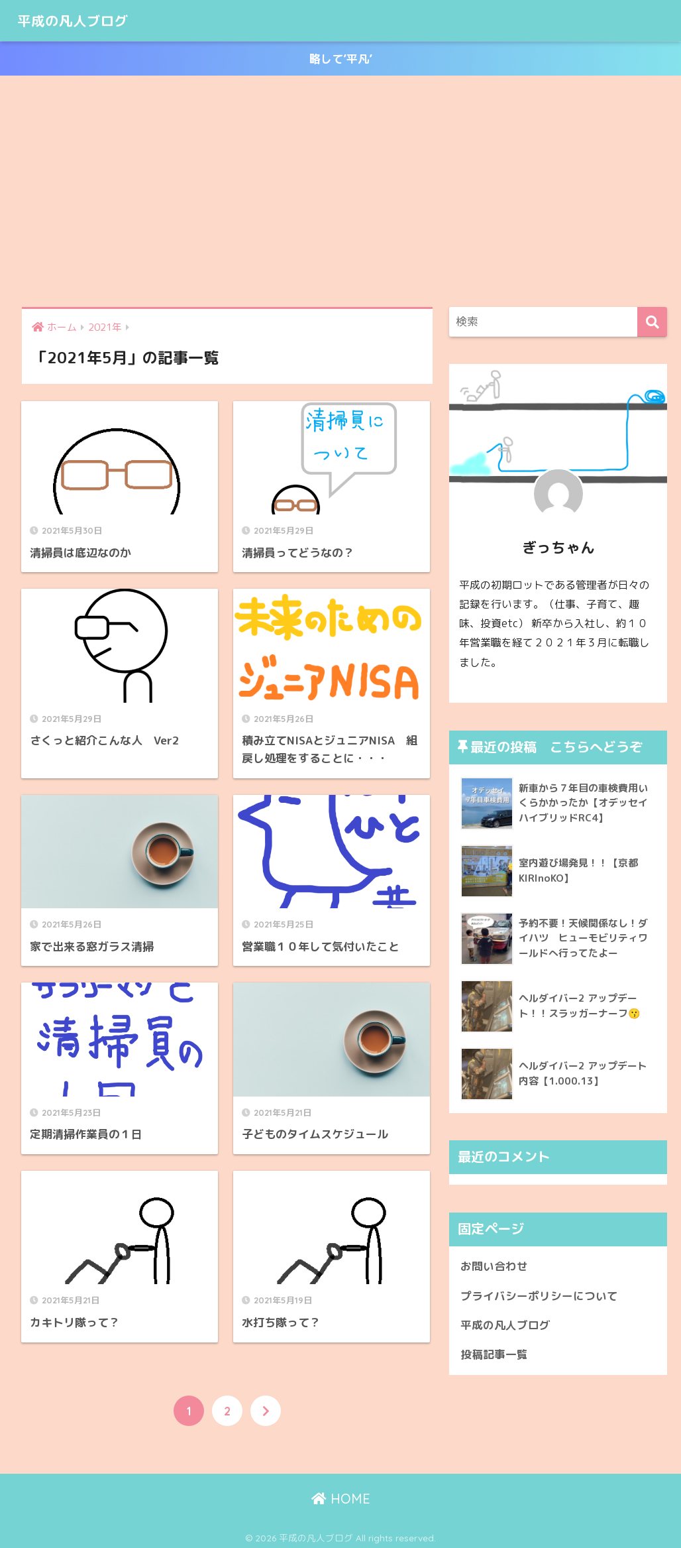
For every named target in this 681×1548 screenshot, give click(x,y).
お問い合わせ (494, 1266)
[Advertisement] (340, 191)
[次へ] (265, 1407)
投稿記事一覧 (494, 1354)
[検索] (652, 322)
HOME (340, 1495)
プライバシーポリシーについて (539, 1295)
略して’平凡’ (340, 58)
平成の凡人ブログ (80, 20)
